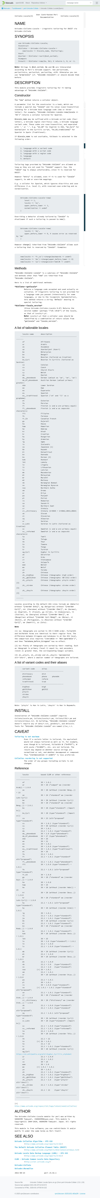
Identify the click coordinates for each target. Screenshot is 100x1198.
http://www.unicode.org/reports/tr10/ (43, 1144)
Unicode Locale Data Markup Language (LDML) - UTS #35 (41, 1153)
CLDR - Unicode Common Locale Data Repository (37, 1159)
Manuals (6, 8)
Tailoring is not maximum (27, 737)
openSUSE (20, 3)
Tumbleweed (16, 8)
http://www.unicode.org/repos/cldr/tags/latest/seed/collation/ (46, 1106)
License (82, 1194)
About (28, 3)
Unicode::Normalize (24, 1168)
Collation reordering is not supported (33, 758)
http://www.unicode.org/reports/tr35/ (43, 1156)
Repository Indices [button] (38, 3)
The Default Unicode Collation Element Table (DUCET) (41, 1147)
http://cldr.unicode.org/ (37, 1162)
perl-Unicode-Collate (30, 8)
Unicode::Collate (23, 1165)
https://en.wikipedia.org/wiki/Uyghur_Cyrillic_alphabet (44, 1054)
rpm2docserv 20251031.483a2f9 (66, 1194)
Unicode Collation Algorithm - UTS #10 (33, 1141)
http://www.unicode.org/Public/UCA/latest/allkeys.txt (51, 1150)
